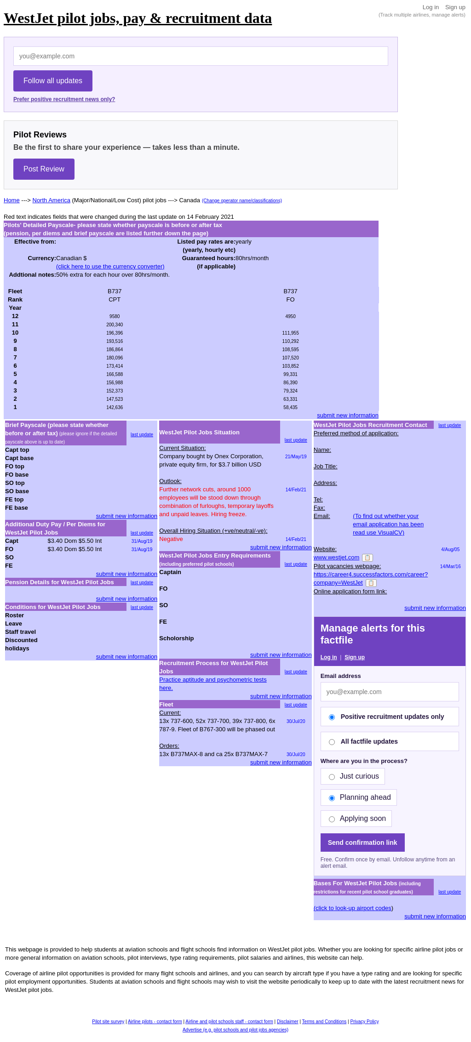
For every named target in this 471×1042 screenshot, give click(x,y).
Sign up (455, 7)
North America (51, 200)
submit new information (348, 415)
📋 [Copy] (367, 557)
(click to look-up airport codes (352, 908)
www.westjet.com (337, 557)
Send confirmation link (362, 842)
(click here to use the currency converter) (110, 266)
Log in (431, 7)
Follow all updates (52, 81)
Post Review (43, 169)
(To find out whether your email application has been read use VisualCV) (388, 524)
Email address (341, 675)
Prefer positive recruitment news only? (64, 99)
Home (12, 200)
